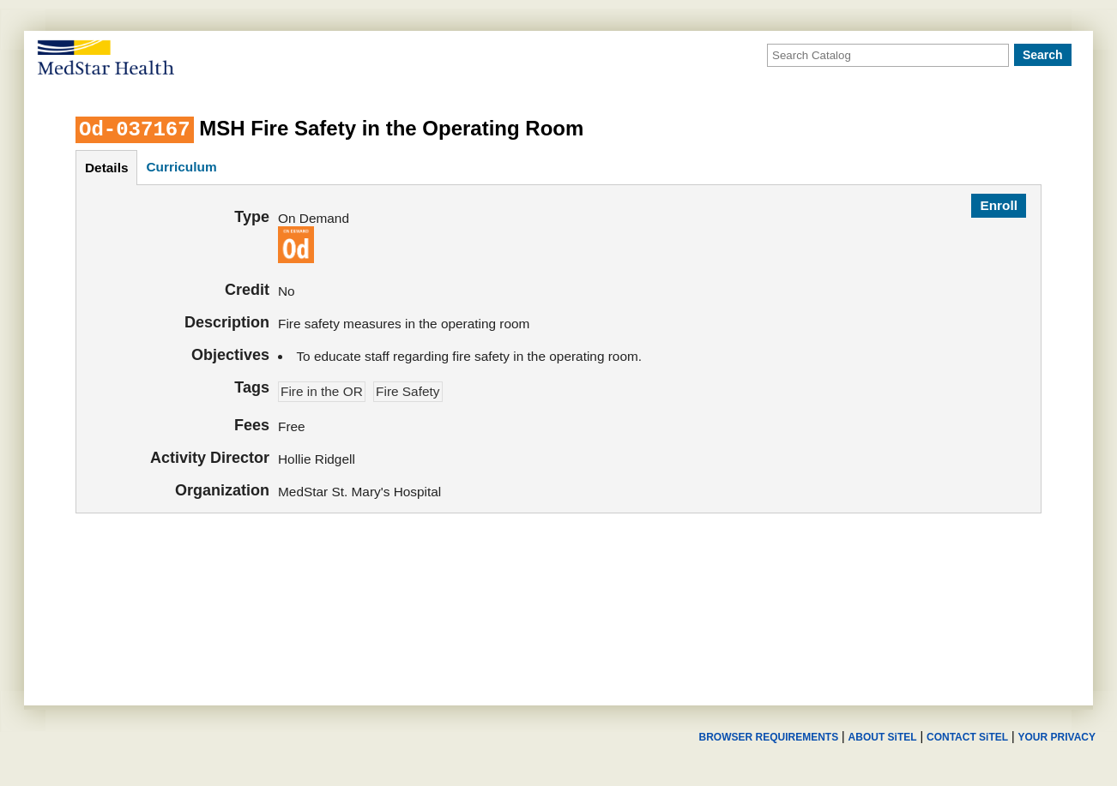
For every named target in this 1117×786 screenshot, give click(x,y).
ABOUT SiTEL (882, 737)
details (106, 167)
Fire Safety (407, 391)
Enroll (998, 205)
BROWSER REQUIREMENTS (768, 737)
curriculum (181, 166)
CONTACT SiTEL (967, 737)
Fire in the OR (322, 391)
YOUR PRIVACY (1057, 737)
